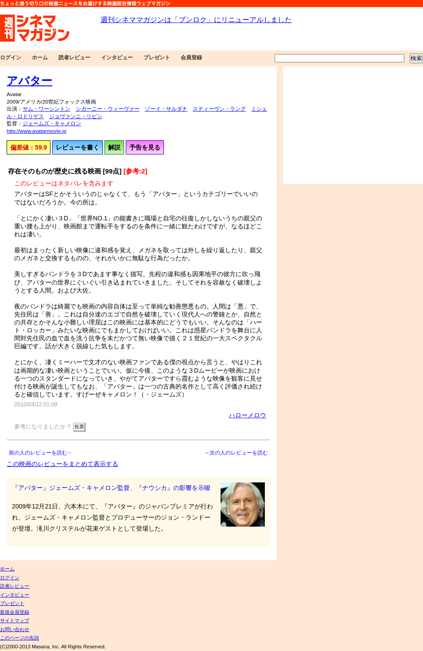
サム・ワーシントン (46, 109)
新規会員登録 (14, 612)
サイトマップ (14, 620)
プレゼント (157, 57)
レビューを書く (77, 147)
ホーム (40, 57)
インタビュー (117, 57)
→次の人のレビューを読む (236, 453)
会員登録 (191, 57)
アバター (29, 80)
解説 (114, 147)
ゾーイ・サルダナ (166, 109)
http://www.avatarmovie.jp (36, 131)
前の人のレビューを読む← (41, 453)
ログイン (10, 57)
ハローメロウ (247, 415)
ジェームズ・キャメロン (52, 123)
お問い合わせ (14, 629)
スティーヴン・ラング (219, 109)
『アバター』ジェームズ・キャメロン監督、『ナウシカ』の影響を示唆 (111, 487)
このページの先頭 (19, 637)
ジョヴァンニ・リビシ (75, 116)
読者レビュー (74, 57)
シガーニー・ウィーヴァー (108, 109)
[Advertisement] (353, 125)
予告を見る (144, 147)
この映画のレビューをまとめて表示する (62, 463)
